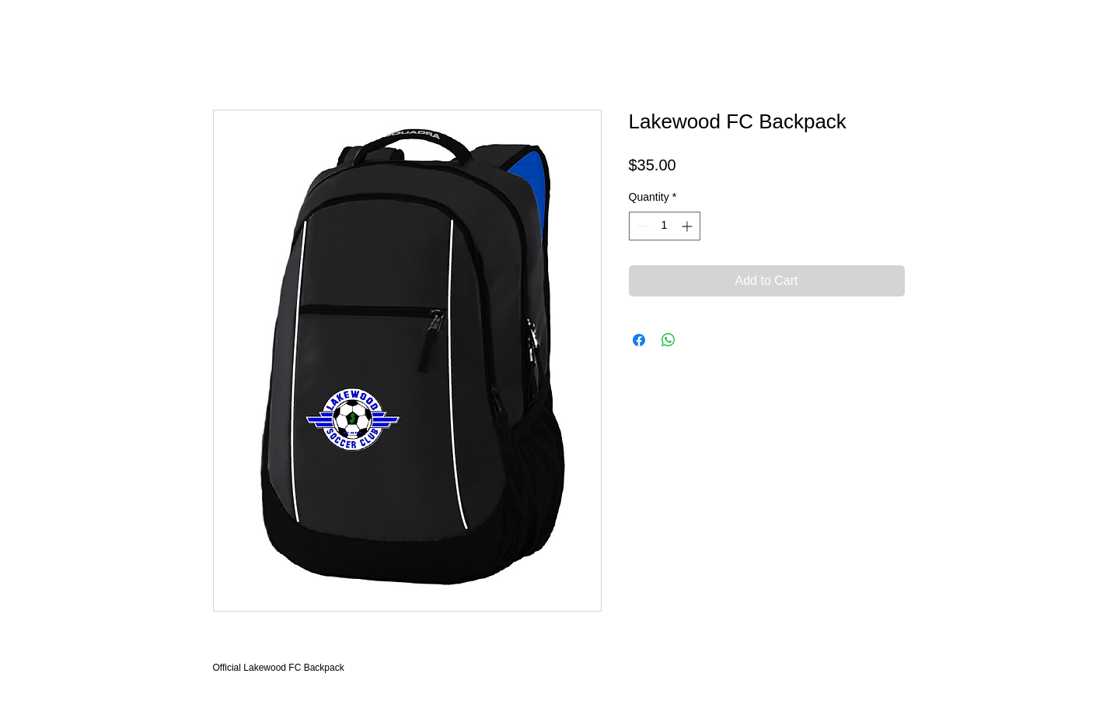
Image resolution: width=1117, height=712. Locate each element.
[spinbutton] (665, 226)
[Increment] (688, 226)
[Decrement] (641, 226)
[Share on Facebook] (639, 340)
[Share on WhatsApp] (668, 340)
